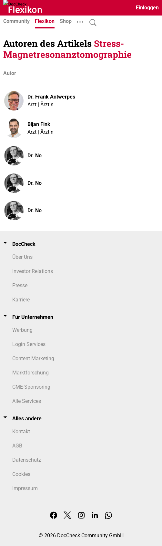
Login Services (29, 344)
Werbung (22, 330)
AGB (17, 446)
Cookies (21, 474)
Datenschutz (26, 460)
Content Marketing (33, 358)
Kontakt (21, 431)
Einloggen (147, 8)
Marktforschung (30, 373)
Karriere (21, 300)
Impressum (25, 488)
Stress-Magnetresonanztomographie (67, 48)
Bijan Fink (38, 124)
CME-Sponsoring (31, 387)
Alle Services (26, 401)
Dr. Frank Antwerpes (51, 97)
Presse (19, 285)
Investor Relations (32, 271)
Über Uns (22, 257)
